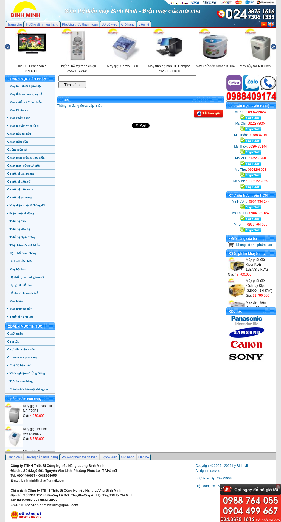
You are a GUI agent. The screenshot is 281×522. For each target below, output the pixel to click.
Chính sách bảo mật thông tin (29, 389)
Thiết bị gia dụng (21, 197)
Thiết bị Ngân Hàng (22, 237)
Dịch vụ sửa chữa (21, 261)
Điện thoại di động (22, 213)
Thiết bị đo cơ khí (21, 316)
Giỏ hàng (128, 24)
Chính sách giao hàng (23, 357)
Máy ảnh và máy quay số (26, 94)
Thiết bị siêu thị (20, 229)
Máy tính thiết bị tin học (26, 86)
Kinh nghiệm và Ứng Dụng (27, 373)
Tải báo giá (208, 113)
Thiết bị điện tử (20, 181)
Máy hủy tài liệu (20, 133)
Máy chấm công (20, 117)
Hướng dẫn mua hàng (42, 24)
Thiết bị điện (18, 221)
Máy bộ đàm (18, 269)
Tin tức (14, 341)
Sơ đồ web (109, 24)
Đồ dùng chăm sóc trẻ (24, 292)
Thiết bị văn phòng (22, 173)
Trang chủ (14, 24)
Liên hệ (144, 24)
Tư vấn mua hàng (21, 381)
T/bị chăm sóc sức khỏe (25, 245)
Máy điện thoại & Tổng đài (27, 205)
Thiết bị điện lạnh (21, 189)
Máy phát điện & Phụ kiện (27, 157)
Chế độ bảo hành (21, 365)
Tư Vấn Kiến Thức (22, 349)
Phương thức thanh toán (80, 24)
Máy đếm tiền (19, 141)
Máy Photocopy (20, 109)
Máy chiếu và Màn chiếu (26, 101)
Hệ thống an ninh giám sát (27, 277)
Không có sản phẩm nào (254, 245)
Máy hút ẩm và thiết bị (25, 125)
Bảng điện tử (18, 149)
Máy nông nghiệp (21, 308)
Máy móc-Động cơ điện (25, 165)
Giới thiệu (16, 333)
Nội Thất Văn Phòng (23, 253)
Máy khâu (16, 300)
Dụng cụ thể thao (21, 285)
